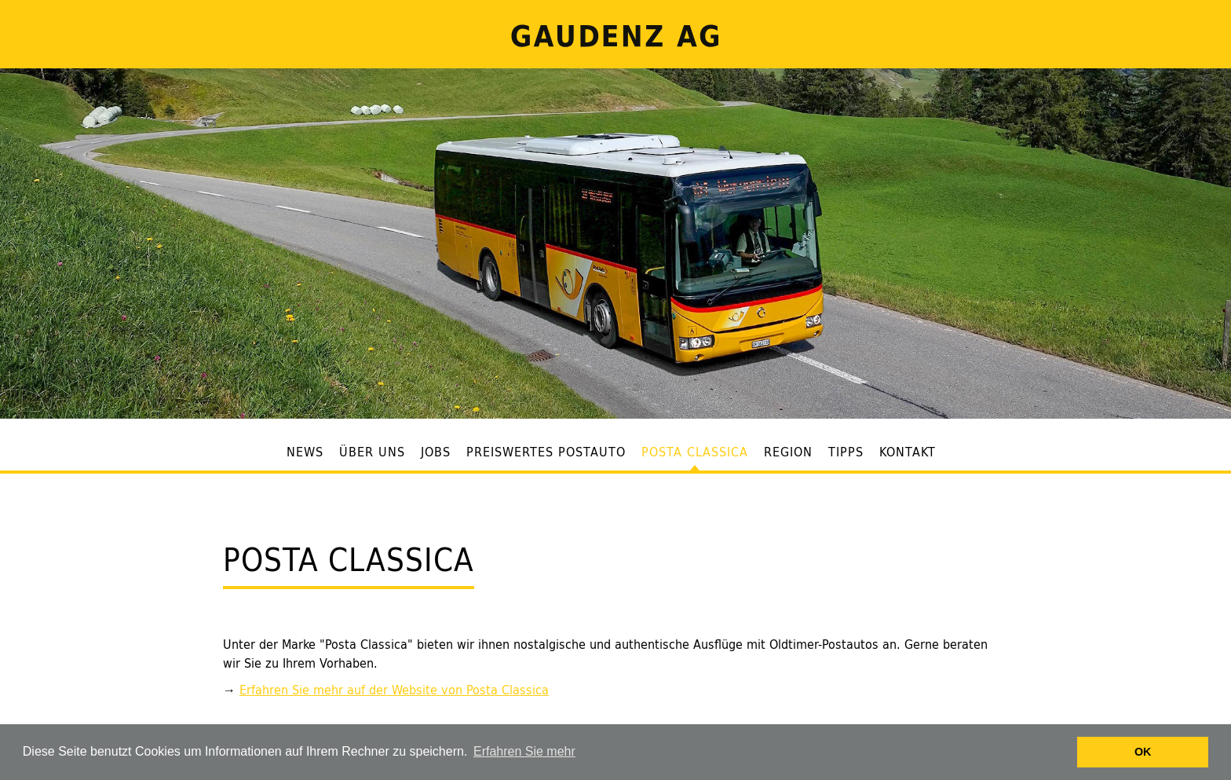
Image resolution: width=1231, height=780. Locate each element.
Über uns (372, 452)
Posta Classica (694, 452)
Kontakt (907, 452)
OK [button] (1143, 751)
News (305, 452)
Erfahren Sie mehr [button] (524, 751)
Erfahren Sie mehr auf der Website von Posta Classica (394, 690)
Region (788, 452)
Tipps (846, 452)
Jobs (436, 452)
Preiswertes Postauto (546, 452)
